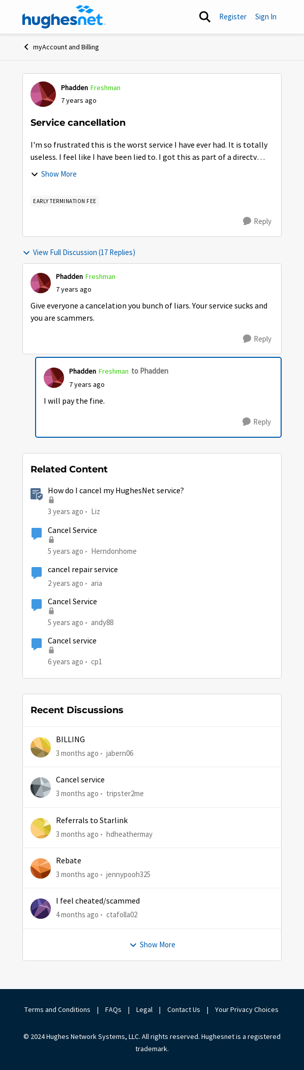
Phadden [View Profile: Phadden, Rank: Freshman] (74, 87)
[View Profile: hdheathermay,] (41, 828)
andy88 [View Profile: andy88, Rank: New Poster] (102, 622)
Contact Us (183, 1009)
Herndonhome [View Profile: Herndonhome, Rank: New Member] (114, 550)
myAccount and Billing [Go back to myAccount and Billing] (60, 46)
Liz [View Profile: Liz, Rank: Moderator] (95, 511)
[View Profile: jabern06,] (41, 747)
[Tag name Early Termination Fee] (65, 201)
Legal (144, 1009)
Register (233, 16)
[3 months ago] (77, 753)
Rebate (68, 861)
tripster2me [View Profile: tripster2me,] (125, 793)
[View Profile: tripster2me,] (41, 787)
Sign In (266, 16)
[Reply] (257, 221)
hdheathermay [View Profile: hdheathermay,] (129, 834)
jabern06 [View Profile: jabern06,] (119, 753)
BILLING (70, 740)
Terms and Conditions (57, 1009)
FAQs (113, 1009)
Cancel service (72, 641)
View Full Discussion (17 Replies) (78, 252)
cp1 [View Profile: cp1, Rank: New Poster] (96, 661)
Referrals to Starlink (92, 820)
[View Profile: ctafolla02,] (41, 908)
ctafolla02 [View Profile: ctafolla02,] (121, 914)
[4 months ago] (77, 915)
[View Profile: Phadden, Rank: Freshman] (43, 94)
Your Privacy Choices (247, 1009)
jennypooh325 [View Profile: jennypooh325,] (128, 874)
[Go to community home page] (64, 17)
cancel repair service (83, 570)
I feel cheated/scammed (98, 901)
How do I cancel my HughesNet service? (116, 491)
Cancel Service (72, 530)
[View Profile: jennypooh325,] (41, 868)
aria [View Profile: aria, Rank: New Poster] (96, 583)
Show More (54, 174)
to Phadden (149, 371)
